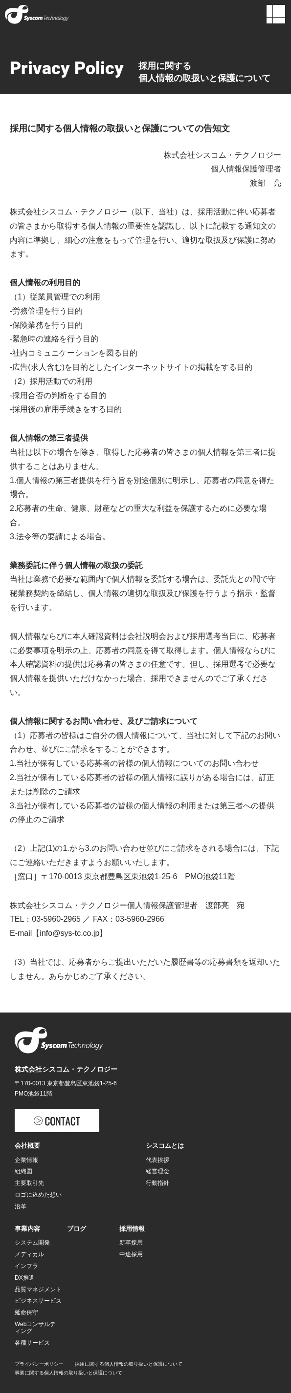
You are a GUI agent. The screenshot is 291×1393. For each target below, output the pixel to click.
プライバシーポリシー (39, 1364)
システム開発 (32, 1242)
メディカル (29, 1254)
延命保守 (26, 1312)
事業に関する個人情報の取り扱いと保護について (68, 1372)
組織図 (23, 1171)
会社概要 (27, 1145)
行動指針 (157, 1183)
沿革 (20, 1206)
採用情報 (132, 1228)
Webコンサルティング (35, 1327)
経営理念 (157, 1171)
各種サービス (32, 1342)
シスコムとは (165, 1145)
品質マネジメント (38, 1289)
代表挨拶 (157, 1160)
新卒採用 (131, 1242)
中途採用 (131, 1254)
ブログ (76, 1228)
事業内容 (27, 1228)
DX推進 (25, 1277)
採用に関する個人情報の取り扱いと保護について (128, 1364)
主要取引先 (29, 1183)
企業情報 (26, 1160)
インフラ (26, 1266)
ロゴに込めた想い (38, 1194)
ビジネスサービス (38, 1300)
